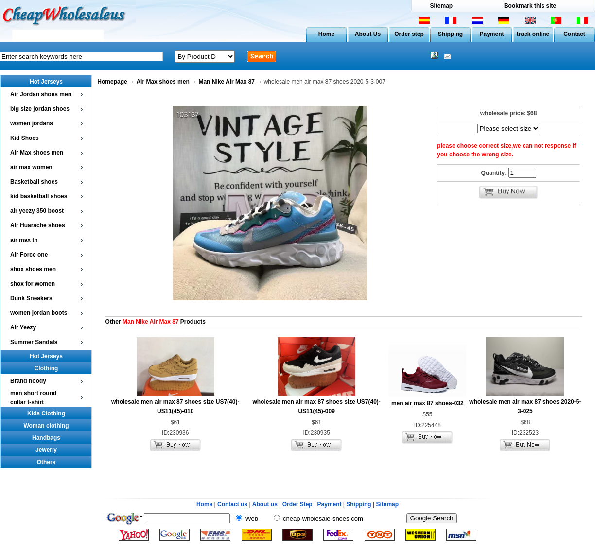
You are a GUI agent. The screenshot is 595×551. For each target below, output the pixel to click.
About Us (368, 34)
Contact (574, 34)
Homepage (112, 81)
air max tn (24, 240)
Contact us (232, 504)
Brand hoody (28, 381)
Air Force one (29, 254)
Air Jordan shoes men (40, 94)
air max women (31, 167)
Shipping (450, 34)
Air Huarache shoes (37, 225)
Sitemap (441, 5)
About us (265, 504)
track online (533, 34)
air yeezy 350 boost (37, 210)
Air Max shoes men (36, 152)
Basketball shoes (34, 181)
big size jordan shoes (40, 108)
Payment (491, 34)
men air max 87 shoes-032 (427, 403)
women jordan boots (38, 313)
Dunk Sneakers (31, 298)
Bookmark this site (530, 5)
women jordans (31, 123)
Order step (409, 34)
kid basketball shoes (38, 196)
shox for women (32, 283)
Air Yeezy (23, 327)
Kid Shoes (24, 138)
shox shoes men (33, 269)
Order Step (298, 504)
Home (326, 34)
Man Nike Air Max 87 (226, 81)
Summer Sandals (33, 342)
